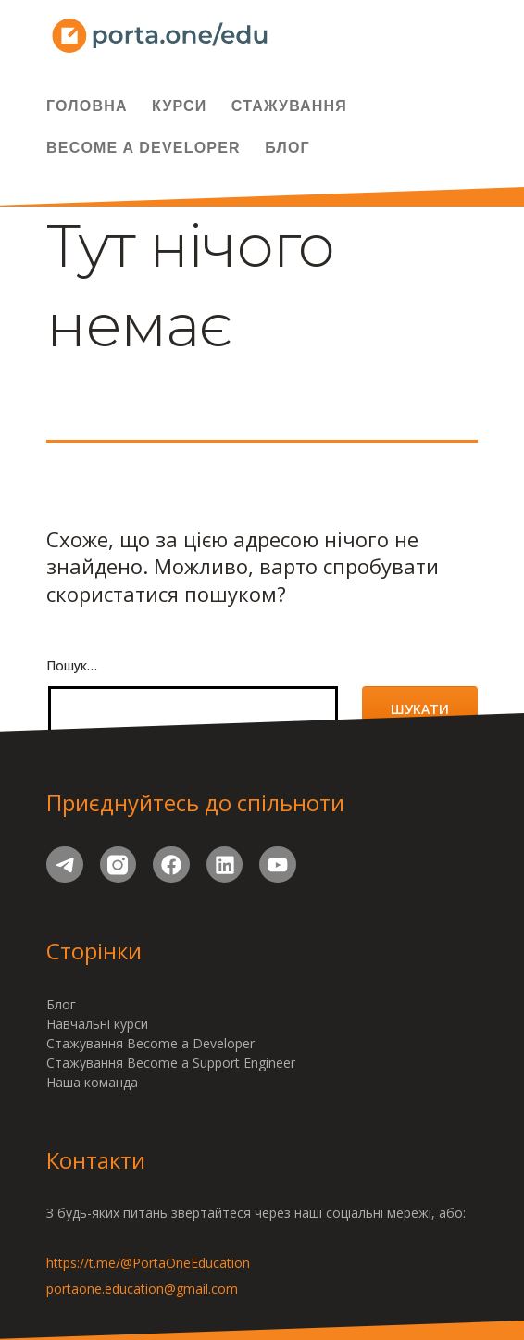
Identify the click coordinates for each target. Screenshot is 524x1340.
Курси (179, 106)
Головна (87, 106)
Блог (287, 148)
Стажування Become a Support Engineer (170, 1062)
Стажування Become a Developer (150, 1043)
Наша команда (92, 1082)
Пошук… (71, 665)
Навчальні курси (97, 1024)
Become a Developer (143, 148)
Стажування (289, 106)
